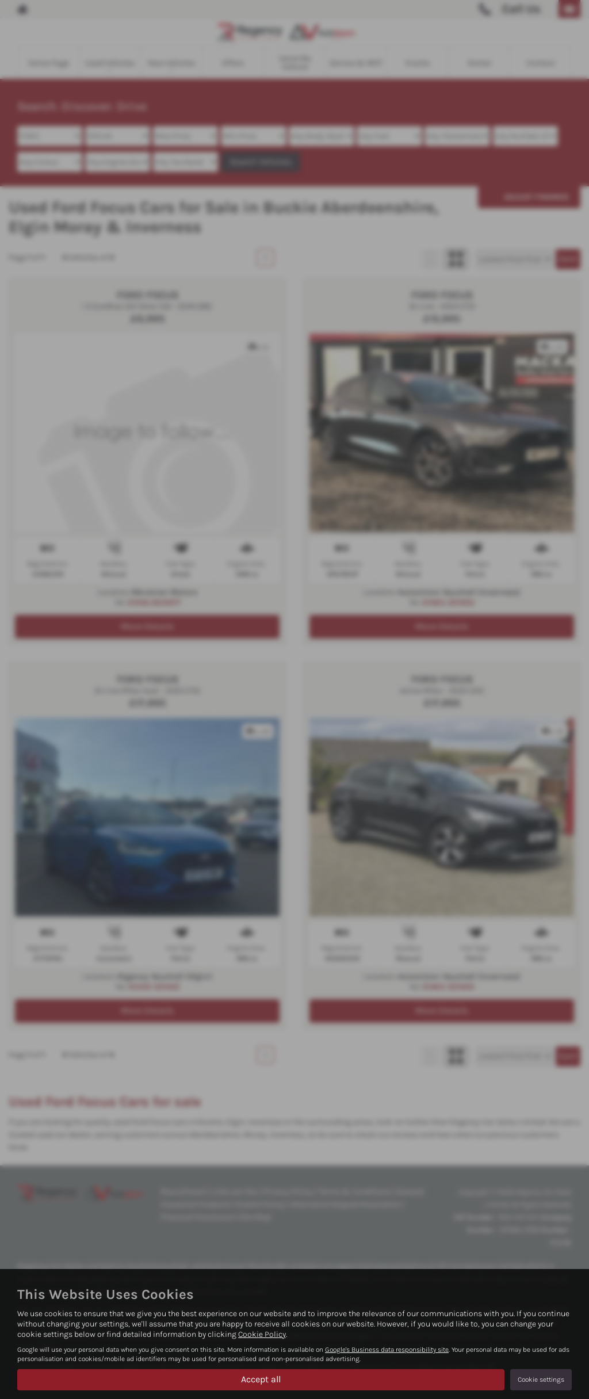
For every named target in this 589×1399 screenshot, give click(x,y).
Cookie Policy (262, 1334)
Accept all (261, 1379)
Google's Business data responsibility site (387, 1350)
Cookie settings (541, 1379)
